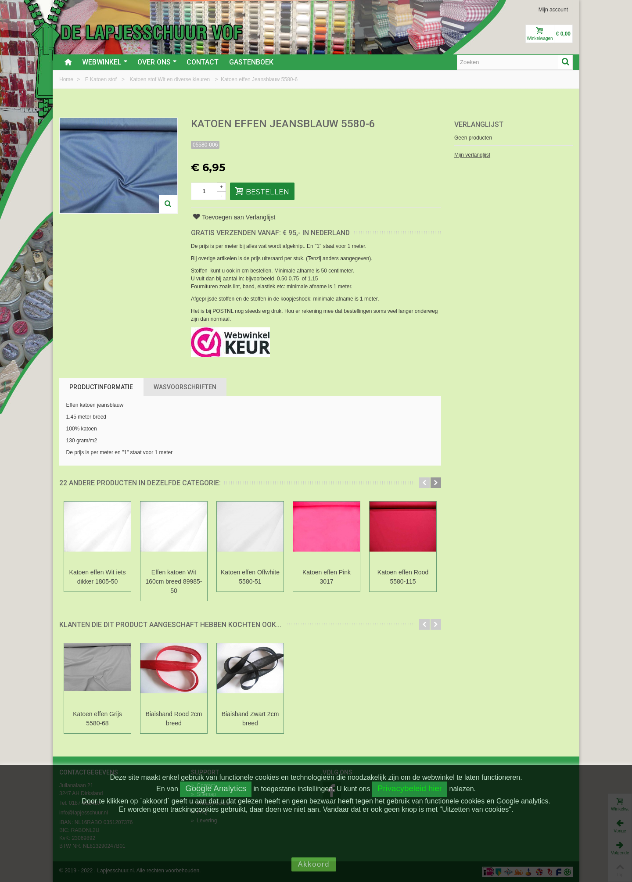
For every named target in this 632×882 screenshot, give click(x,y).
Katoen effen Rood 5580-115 (402, 577)
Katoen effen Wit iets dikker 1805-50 (97, 577)
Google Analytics (215, 788)
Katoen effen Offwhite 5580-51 (250, 577)
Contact (203, 62)
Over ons (157, 62)
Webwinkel (105, 62)
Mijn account (553, 10)
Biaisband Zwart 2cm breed (250, 718)
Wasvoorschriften (185, 387)
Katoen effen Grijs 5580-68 (97, 718)
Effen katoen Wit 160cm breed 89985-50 (173, 581)
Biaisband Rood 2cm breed (173, 718)
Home (67, 79)
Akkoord (314, 864)
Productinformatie (101, 387)
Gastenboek (251, 62)
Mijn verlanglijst (472, 155)
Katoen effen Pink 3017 (326, 577)
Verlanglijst (478, 124)
